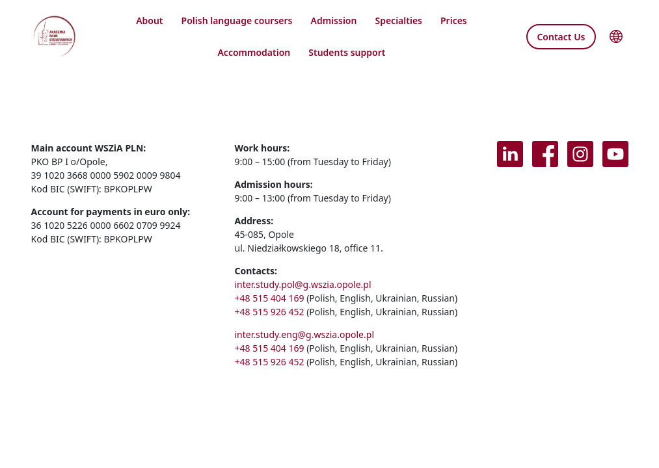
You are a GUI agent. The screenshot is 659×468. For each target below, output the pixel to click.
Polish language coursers (237, 20)
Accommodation (253, 52)
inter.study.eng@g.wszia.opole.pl (304, 334)
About (149, 20)
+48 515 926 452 (269, 312)
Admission (334, 20)
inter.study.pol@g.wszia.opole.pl (302, 284)
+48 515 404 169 (269, 298)
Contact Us (561, 37)
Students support (346, 52)
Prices (453, 20)
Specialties (398, 20)
